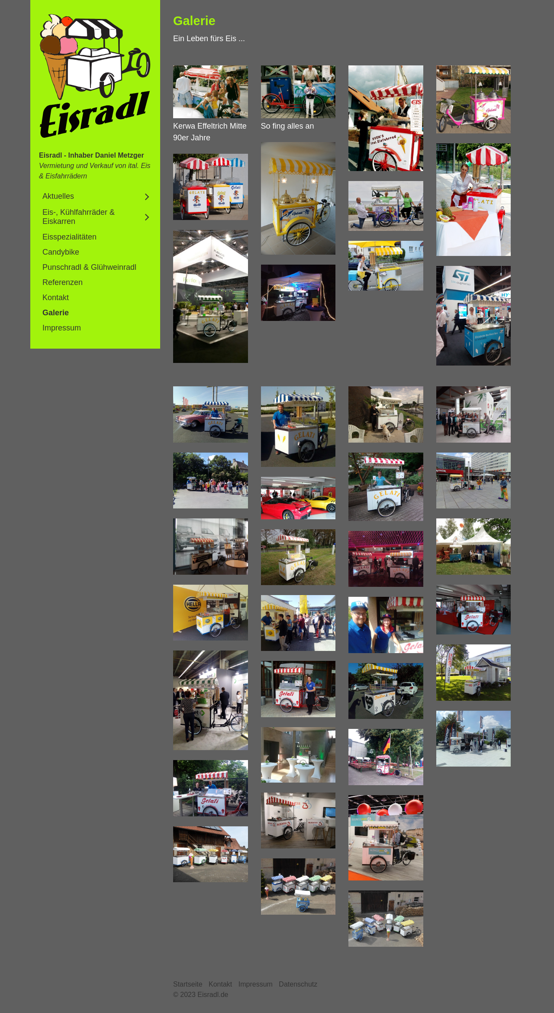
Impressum (61, 328)
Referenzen (62, 282)
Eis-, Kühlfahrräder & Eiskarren (78, 217)
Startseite (188, 984)
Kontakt (55, 297)
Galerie (55, 312)
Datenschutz (298, 984)
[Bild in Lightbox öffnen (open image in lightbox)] (210, 91)
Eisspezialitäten (69, 237)
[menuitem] (95, 196)
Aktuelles (58, 196)
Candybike (60, 252)
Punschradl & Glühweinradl (89, 267)
